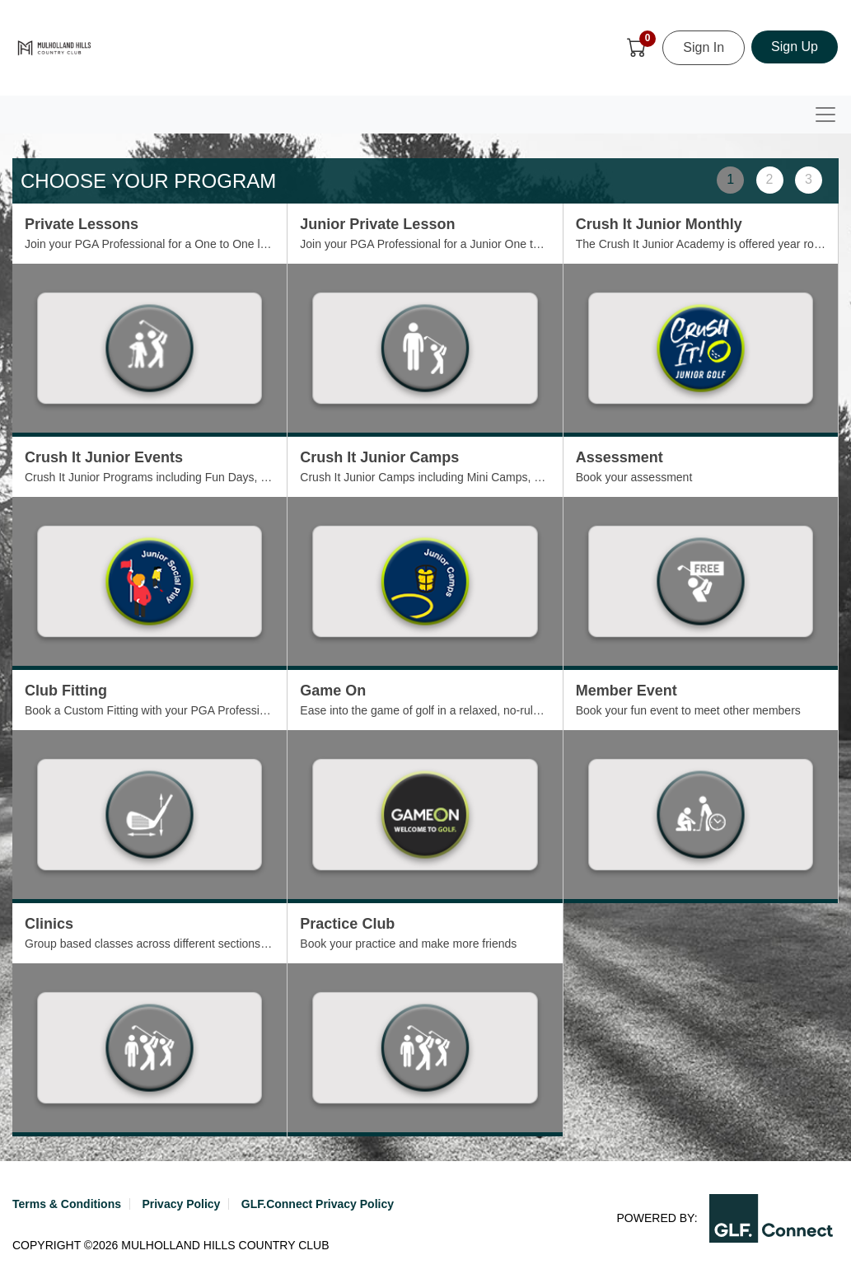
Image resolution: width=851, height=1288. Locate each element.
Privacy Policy (181, 1204)
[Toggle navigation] (825, 114)
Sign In (703, 47)
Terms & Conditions (66, 1204)
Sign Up (794, 47)
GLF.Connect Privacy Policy (317, 1204)
